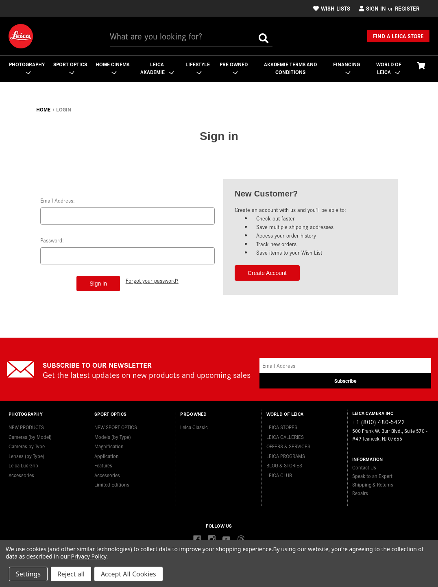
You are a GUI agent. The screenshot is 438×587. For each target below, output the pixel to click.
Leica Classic (194, 425)
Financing (346, 67)
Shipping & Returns (372, 484)
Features (103, 463)
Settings (28, 574)
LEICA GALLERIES (285, 435)
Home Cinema (112, 68)
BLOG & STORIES (284, 463)
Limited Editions (111, 483)
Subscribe (345, 380)
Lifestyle (197, 67)
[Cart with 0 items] (420, 65)
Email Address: (57, 200)
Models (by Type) (112, 435)
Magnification (109, 444)
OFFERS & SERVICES (288, 444)
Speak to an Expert (372, 475)
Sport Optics (70, 68)
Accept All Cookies (128, 574)
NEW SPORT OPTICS (115, 425)
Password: (52, 240)
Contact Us (364, 467)
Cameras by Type (27, 444)
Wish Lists (331, 8)
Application (106, 454)
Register (407, 8)
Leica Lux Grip (23, 463)
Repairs (360, 492)
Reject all (71, 574)
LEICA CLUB (279, 473)
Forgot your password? (152, 280)
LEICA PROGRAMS (285, 454)
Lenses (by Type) (26, 454)
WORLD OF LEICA (388, 68)
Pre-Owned (234, 67)
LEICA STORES (281, 425)
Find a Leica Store (398, 36)
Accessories (21, 473)
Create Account (267, 273)
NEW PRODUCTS (26, 425)
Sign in (372, 8)
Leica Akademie (157, 68)
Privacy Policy (89, 556)
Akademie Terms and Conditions (290, 68)
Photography (26, 67)
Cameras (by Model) (30, 435)
